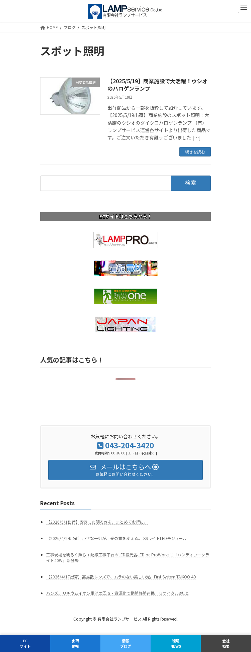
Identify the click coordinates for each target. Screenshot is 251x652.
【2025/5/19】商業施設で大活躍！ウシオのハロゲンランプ (157, 84)
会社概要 (226, 643)
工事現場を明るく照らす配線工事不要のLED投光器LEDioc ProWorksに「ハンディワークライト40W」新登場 (127, 557)
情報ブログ (125, 643)
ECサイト (25, 643)
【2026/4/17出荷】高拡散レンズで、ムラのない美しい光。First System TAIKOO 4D (121, 576)
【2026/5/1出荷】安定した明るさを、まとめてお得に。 (97, 522)
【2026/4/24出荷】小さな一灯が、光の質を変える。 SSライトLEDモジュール (116, 538)
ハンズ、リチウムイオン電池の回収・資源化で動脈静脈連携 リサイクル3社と (117, 593)
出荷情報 (75, 643)
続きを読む (195, 151)
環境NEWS (175, 643)
